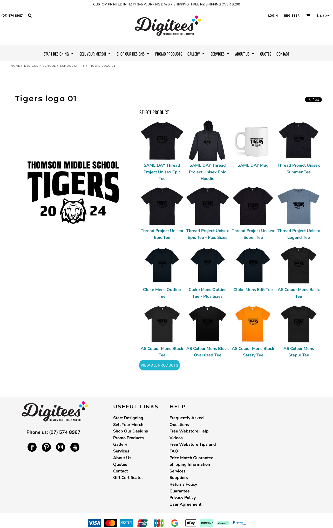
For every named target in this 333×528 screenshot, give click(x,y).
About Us (122, 458)
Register (292, 15)
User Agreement (185, 504)
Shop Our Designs (130, 431)
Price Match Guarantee (191, 458)
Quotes (120, 464)
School (49, 66)
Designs (31, 66)
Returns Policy (183, 484)
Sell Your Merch (128, 425)
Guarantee (179, 491)
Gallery (120, 444)
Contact (120, 471)
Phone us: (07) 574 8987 (53, 432)
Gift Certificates (128, 477)
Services (121, 451)
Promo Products (128, 438)
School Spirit (72, 66)
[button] (30, 15)
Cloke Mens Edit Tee (253, 290)
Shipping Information (189, 464)
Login (273, 15)
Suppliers (178, 477)
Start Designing (128, 418)
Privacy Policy (182, 497)
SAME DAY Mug (253, 165)
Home (15, 66)
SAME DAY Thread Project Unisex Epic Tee (162, 172)
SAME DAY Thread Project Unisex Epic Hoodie (207, 172)
